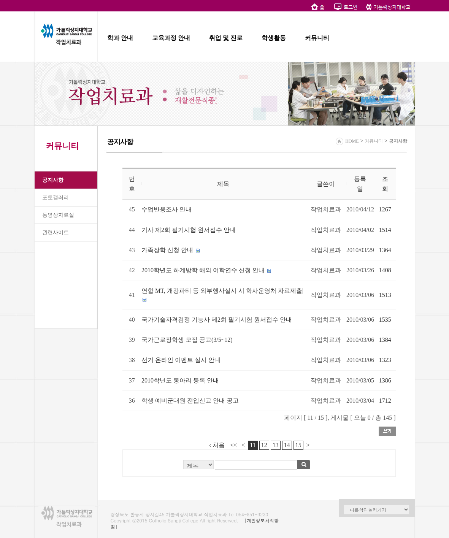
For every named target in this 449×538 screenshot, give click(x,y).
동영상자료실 (58, 215)
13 (276, 445)
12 (264, 445)
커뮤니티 (317, 38)
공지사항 (52, 180)
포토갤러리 (55, 197)
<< (233, 445)
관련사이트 (55, 232)
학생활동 (274, 38)
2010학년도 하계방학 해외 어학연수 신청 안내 (203, 270)
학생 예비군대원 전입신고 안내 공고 (190, 400)
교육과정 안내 (171, 38)
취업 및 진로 (226, 38)
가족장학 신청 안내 (167, 250)
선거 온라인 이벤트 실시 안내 (181, 360)
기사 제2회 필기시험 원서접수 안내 (188, 230)
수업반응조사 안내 (166, 209)
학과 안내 (120, 38)
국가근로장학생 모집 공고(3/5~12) (187, 339)
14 (287, 445)
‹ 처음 (217, 445)
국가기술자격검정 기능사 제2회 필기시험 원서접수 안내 (216, 319)
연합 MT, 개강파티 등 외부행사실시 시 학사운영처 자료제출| (222, 290)
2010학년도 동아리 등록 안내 (180, 380)
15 (298, 445)
